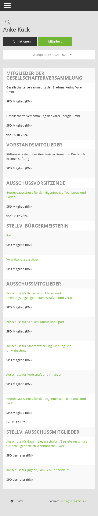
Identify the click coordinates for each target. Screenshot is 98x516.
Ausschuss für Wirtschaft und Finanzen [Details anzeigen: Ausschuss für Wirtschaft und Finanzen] (34, 375)
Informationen (20, 41)
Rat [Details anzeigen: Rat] (8, 235)
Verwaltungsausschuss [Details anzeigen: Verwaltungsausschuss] (22, 259)
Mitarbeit (55, 41)
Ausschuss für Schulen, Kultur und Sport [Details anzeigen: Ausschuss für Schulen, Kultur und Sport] (35, 322)
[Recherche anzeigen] (6, 22)
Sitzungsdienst (74, 501)
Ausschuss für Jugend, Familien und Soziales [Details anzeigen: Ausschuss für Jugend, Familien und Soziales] (38, 470)
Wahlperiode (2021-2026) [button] (52, 55)
